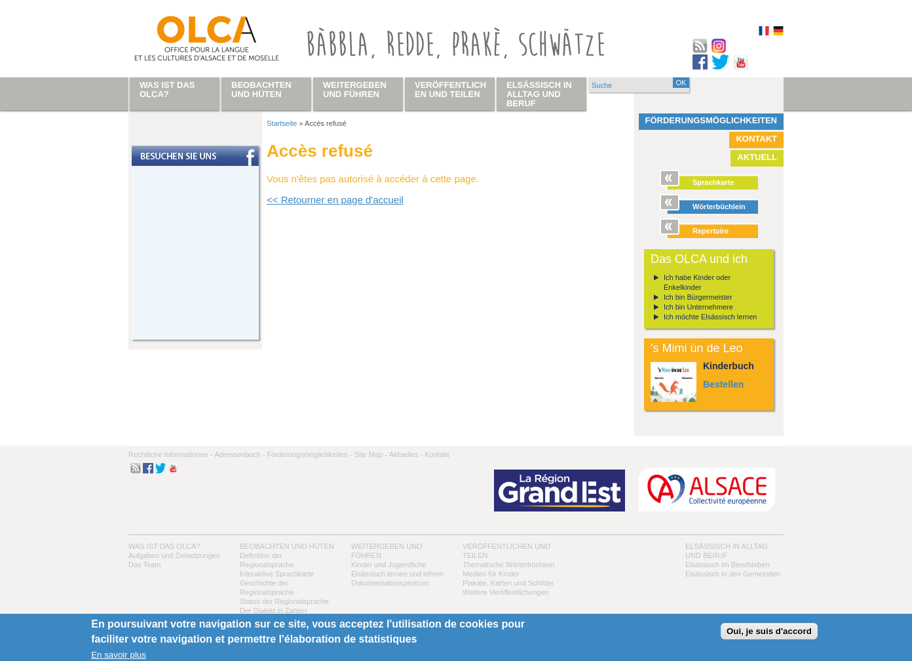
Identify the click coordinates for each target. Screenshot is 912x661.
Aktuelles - (406, 454)
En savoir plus (118, 655)
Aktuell (757, 157)
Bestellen (723, 384)
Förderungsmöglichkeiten (711, 120)
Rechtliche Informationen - (170, 454)
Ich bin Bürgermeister (698, 297)
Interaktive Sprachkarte (277, 574)
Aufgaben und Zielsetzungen (174, 555)
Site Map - (370, 454)
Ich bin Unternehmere (698, 307)
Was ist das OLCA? (164, 546)
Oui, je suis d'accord (769, 631)
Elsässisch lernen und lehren (397, 574)
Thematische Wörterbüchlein (508, 565)
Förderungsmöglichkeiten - (309, 454)
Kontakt (756, 139)
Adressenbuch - (239, 454)
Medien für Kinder (491, 574)
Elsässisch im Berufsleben (727, 565)
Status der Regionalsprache (284, 601)
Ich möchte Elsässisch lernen (710, 317)
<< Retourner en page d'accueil (335, 199)
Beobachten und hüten (287, 546)
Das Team (144, 565)
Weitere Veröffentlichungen (506, 592)
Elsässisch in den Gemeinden (732, 574)
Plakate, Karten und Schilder (508, 583)
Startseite (282, 123)
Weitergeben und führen (355, 89)
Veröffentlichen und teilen (450, 89)
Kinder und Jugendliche (389, 565)
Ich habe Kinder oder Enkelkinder (697, 282)
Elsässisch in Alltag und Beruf (539, 94)
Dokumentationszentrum (390, 583)
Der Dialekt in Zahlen (273, 610)
